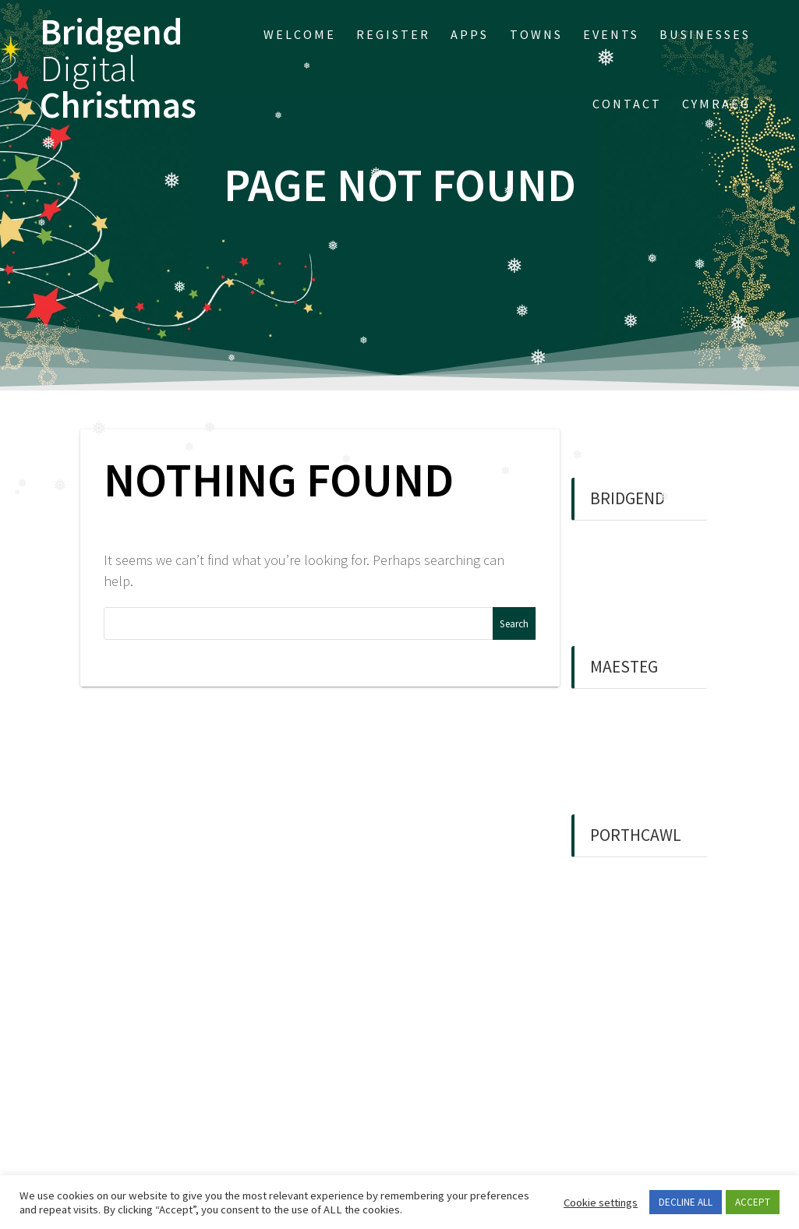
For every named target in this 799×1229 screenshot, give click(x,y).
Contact (627, 103)
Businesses (705, 34)
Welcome (299, 34)
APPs (470, 34)
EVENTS (611, 34)
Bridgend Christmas (118, 68)
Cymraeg (716, 103)
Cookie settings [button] (601, 1202)
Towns (536, 34)
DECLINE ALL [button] (685, 1202)
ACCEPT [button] (752, 1202)
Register (393, 34)
